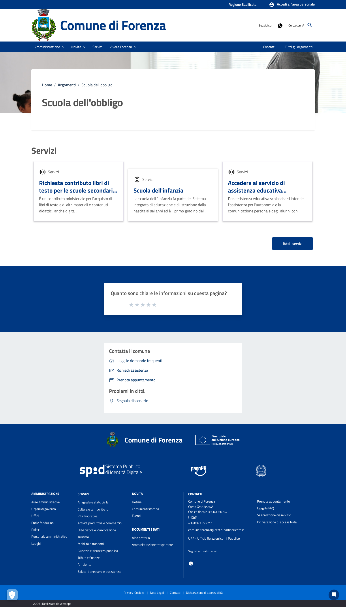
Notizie (137, 502)
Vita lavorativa (88, 516)
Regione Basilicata (242, 4)
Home (47, 85)
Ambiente (84, 564)
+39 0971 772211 (200, 523)
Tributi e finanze (89, 557)
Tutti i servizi (292, 243)
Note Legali (157, 592)
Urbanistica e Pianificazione (97, 530)
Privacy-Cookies (134, 592)
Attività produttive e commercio (100, 523)
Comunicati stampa (145, 508)
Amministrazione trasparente (152, 544)
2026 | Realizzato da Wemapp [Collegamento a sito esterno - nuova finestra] (52, 603)
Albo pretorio (141, 537)
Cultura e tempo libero (93, 509)
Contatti (195, 493)
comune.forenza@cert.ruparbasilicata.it (216, 529)
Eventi (136, 515)
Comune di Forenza (113, 25)
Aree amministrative (45, 502)
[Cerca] (310, 25)
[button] (292, 4)
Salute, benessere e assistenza (99, 571)
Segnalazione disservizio (274, 515)
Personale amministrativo (49, 536)
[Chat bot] (333, 594)
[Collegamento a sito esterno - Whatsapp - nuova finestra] (280, 25)
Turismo (83, 536)
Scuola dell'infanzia (158, 190)
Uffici (35, 515)
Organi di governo (43, 508)
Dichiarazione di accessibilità (277, 522)
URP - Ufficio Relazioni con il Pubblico (214, 538)
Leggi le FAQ (265, 508)
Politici (35, 529)
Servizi (44, 150)
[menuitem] (269, 47)
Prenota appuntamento (273, 501)
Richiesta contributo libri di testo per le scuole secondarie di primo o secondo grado (77, 190)
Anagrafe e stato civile (93, 502)
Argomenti (67, 85)
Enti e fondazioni (42, 522)
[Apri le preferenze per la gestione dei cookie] (12, 594)
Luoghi (36, 543)
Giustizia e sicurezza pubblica (98, 550)
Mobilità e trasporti (91, 543)
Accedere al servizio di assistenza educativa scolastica (256, 190)
